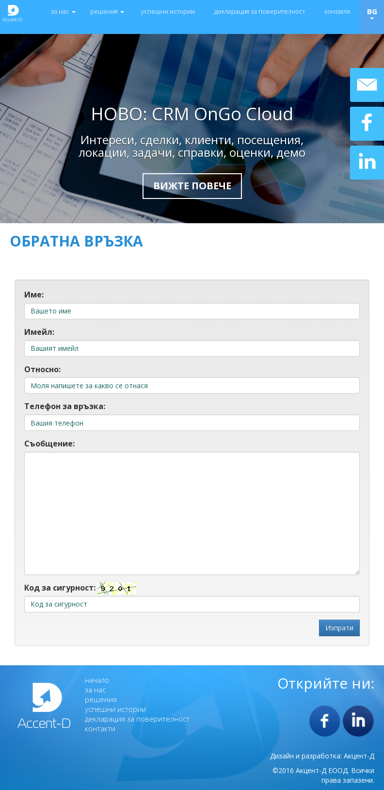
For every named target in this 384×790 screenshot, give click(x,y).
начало (97, 680)
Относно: (42, 369)
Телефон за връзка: (64, 406)
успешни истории (168, 11)
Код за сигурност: (60, 587)
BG (372, 12)
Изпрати (339, 627)
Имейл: (39, 332)
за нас (63, 11)
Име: (34, 294)
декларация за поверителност (259, 11)
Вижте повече (192, 185)
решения (107, 11)
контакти (337, 11)
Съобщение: (49, 443)
